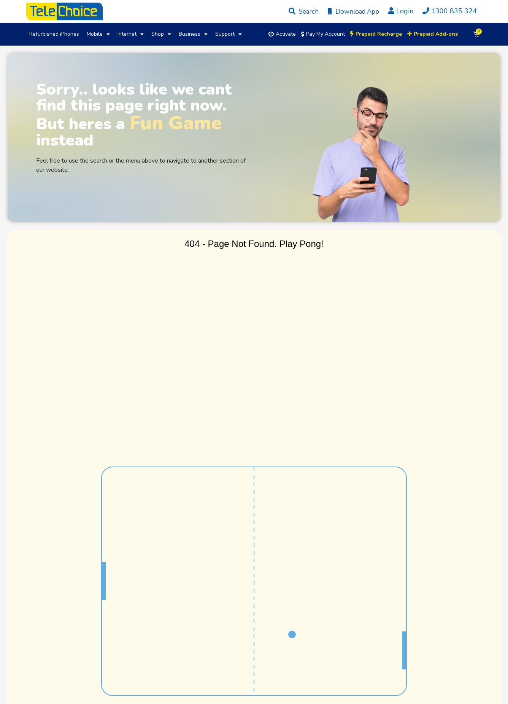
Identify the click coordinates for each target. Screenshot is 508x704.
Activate (282, 34)
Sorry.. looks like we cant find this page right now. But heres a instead (134, 115)
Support (228, 34)
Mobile (98, 34)
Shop (161, 34)
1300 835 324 (448, 11)
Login (400, 11)
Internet (130, 34)
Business (193, 34)
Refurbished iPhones (54, 34)
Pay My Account (323, 34)
